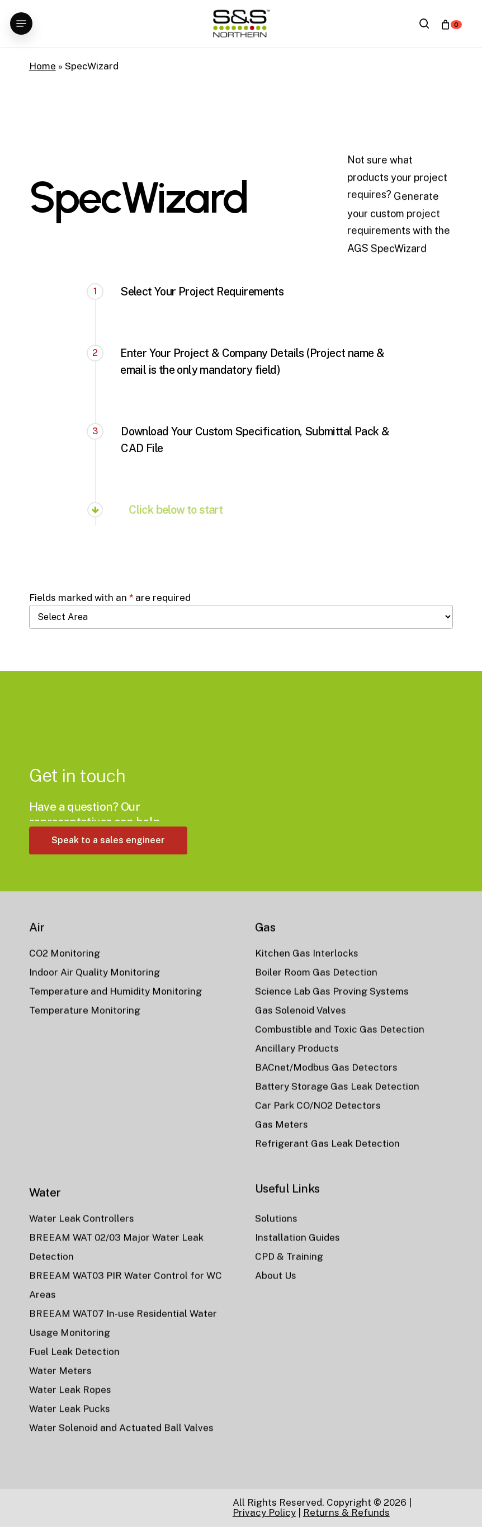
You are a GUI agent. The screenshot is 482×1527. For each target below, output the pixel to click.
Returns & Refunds (346, 1512)
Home (42, 66)
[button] (21, 23)
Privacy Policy (264, 1512)
